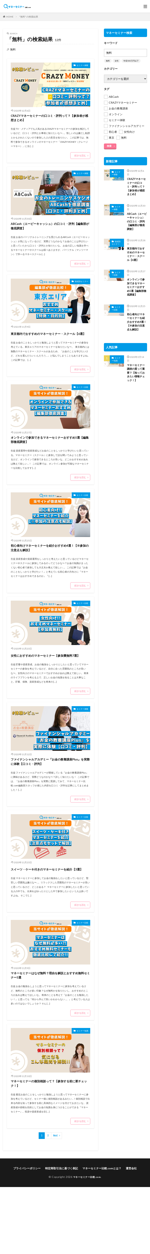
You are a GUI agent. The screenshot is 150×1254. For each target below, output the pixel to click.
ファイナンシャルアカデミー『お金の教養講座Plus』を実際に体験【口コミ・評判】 (49, 807)
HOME (9, 16)
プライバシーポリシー (27, 1235)
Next (55, 1202)
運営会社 (131, 1235)
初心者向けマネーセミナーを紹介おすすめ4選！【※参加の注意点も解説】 (49, 574)
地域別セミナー (78, 291)
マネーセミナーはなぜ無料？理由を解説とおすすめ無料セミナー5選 (49, 1035)
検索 (109, 145)
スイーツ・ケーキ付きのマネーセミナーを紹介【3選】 (49, 923)
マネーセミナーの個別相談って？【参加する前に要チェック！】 (47, 1148)
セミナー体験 (80, 66)
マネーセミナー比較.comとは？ (101, 1235)
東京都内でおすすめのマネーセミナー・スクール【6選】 (49, 345)
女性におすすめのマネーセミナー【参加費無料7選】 (47, 690)
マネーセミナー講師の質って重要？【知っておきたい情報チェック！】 (136, 380)
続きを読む (80, 160)
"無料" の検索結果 (28, 16)
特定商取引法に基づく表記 (61, 1235)
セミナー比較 (80, 403)
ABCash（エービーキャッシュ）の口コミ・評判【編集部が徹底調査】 (50, 233)
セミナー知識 (80, 1093)
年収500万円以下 (131, 61)
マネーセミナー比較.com (87, 1243)
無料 (108, 61)
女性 (117, 61)
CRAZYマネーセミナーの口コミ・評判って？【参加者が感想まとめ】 (50, 120)
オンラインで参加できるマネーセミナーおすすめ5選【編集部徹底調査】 (50, 458)
